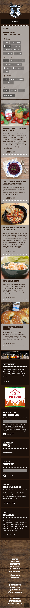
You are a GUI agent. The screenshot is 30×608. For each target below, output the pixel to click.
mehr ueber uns (9, 452)
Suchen (8, 475)
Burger (17, 49)
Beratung (15, 486)
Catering (15, 569)
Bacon (17, 64)
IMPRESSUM (15, 601)
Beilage (7, 46)
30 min (13, 90)
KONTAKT (15, 599)
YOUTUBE (15, 590)
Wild (6, 71)
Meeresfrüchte (18, 68)
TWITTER (15, 587)
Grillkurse (15, 571)
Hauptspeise (15, 42)
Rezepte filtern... (9, 95)
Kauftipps (15, 566)
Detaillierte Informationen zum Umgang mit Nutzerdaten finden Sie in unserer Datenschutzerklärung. (14, 429)
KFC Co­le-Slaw (11, 281)
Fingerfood (8, 49)
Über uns (15, 575)
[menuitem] (15, 559)
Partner (15, 578)
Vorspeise (16, 46)
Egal (6, 42)
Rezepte (15, 561)
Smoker (20, 79)
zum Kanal (7, 381)
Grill (12, 79)
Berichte (15, 564)
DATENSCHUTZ (15, 603)
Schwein (14, 61)
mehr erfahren (9, 503)
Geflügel (7, 68)
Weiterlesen (9, 152)
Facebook (15, 585)
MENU (16, 22)
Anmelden (9, 434)
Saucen (18, 53)
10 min (21, 90)
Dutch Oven (8, 83)
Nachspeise (8, 53)
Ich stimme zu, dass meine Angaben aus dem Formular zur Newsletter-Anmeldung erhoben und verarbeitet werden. (14, 428)
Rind (22, 61)
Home (15, 559)
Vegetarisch (8, 64)
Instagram (15, 592)
